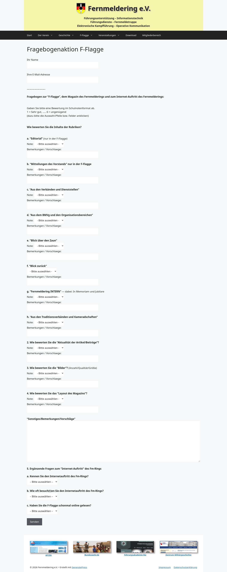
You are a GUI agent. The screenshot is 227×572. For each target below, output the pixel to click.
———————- (36, 89)
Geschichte (68, 35)
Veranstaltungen (111, 35)
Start (29, 35)
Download (131, 35)
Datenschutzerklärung (185, 567)
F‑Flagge (88, 35)
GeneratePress (79, 567)
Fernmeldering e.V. (119, 8)
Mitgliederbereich (151, 35)
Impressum (165, 567)
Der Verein (47, 35)
